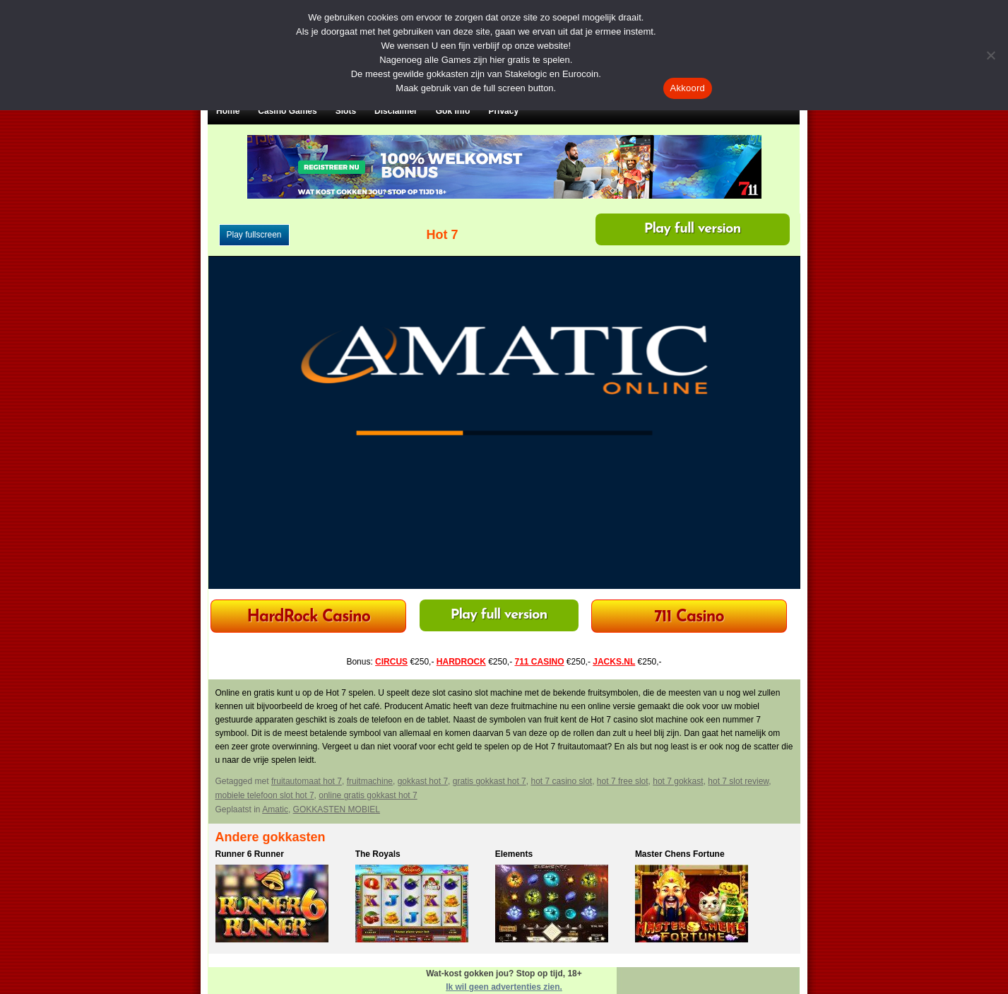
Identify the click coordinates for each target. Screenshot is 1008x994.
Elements (514, 854)
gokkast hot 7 (423, 781)
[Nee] (990, 55)
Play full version (692, 229)
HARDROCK (461, 662)
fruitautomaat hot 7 (306, 781)
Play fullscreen (254, 235)
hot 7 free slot (622, 781)
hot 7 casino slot (561, 781)
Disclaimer (395, 111)
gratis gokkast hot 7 (489, 781)
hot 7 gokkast (678, 781)
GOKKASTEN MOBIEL (336, 809)
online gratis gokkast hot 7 (368, 795)
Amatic (275, 809)
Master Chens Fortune (680, 854)
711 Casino (689, 617)
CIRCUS (391, 662)
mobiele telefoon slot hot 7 (264, 795)
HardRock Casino (308, 617)
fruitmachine (370, 781)
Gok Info (453, 111)
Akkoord (687, 88)
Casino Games (287, 111)
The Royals (378, 854)
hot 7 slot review (738, 781)
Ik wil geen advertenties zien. (504, 987)
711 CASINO (539, 662)
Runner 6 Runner (249, 854)
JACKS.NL (614, 662)
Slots (346, 111)
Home (227, 111)
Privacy (503, 111)
